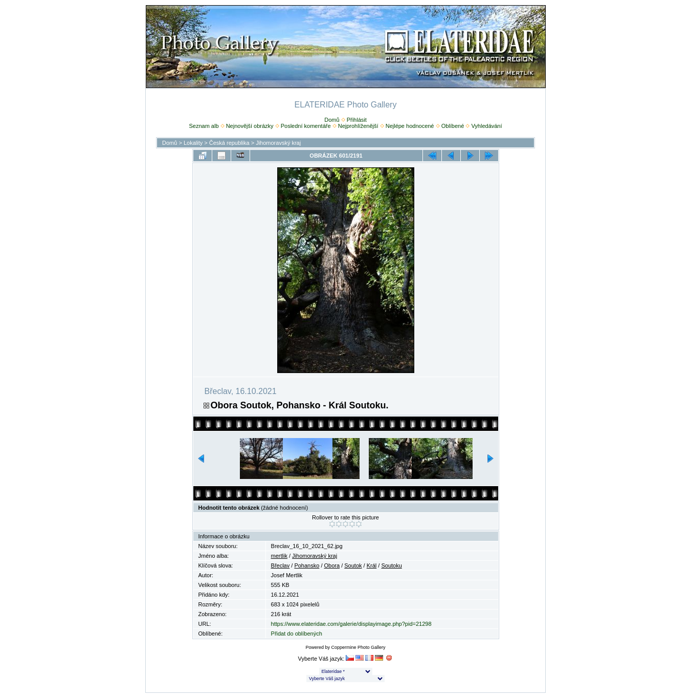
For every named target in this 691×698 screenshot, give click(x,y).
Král (372, 565)
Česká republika (229, 143)
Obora (332, 565)
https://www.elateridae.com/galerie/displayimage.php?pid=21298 (351, 624)
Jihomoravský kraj (278, 143)
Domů (331, 120)
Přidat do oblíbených (296, 633)
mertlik (279, 556)
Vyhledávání (486, 126)
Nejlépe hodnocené (410, 126)
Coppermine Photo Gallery (358, 647)
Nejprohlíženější (358, 126)
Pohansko (306, 565)
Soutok (353, 565)
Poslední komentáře (306, 126)
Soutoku (391, 565)
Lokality (193, 143)
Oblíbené (452, 126)
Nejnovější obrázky (250, 126)
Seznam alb (203, 126)
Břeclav (280, 565)
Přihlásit (357, 120)
